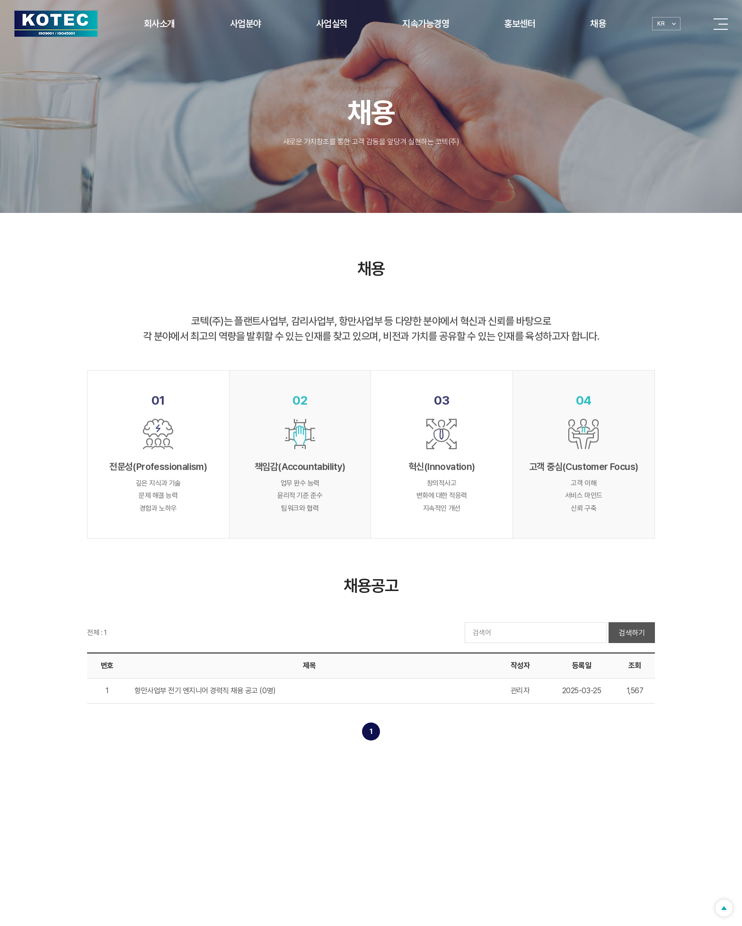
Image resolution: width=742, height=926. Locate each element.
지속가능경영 (425, 23)
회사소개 (159, 23)
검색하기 (631, 632)
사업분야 (245, 23)
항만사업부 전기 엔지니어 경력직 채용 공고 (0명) (205, 690)
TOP (724, 908)
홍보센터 (519, 23)
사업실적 (331, 23)
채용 (598, 23)
